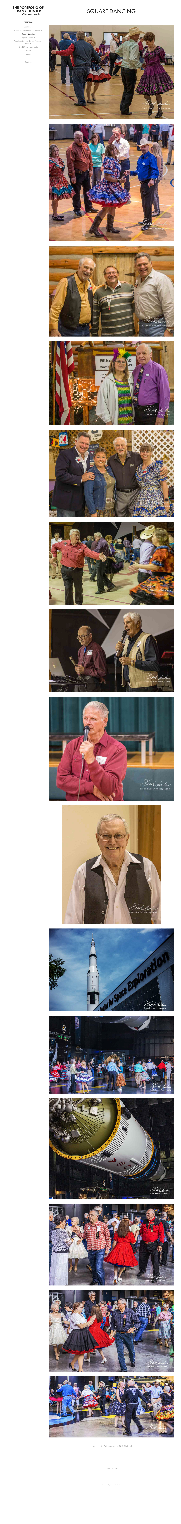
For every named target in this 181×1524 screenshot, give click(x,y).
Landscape (28, 26)
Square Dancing (28, 34)
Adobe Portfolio (115, 1485)
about (28, 54)
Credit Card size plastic (28, 47)
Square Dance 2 (28, 37)
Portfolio (28, 22)
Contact (28, 62)
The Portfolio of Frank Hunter (28, 9)
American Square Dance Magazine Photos (28, 42)
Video (28, 50)
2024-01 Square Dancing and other (28, 30)
